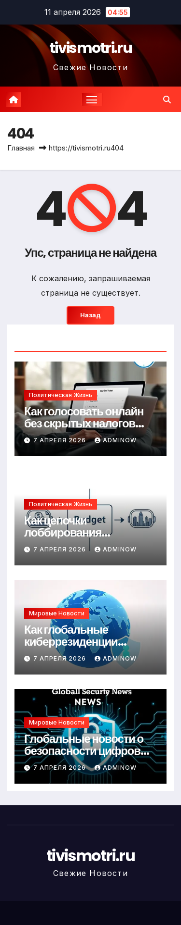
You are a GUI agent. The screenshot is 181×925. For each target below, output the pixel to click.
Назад (90, 315)
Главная (21, 147)
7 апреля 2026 (60, 440)
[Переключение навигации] (91, 99)
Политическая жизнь (60, 395)
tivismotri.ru (90, 48)
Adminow (116, 440)
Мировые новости (56, 613)
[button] (167, 99)
